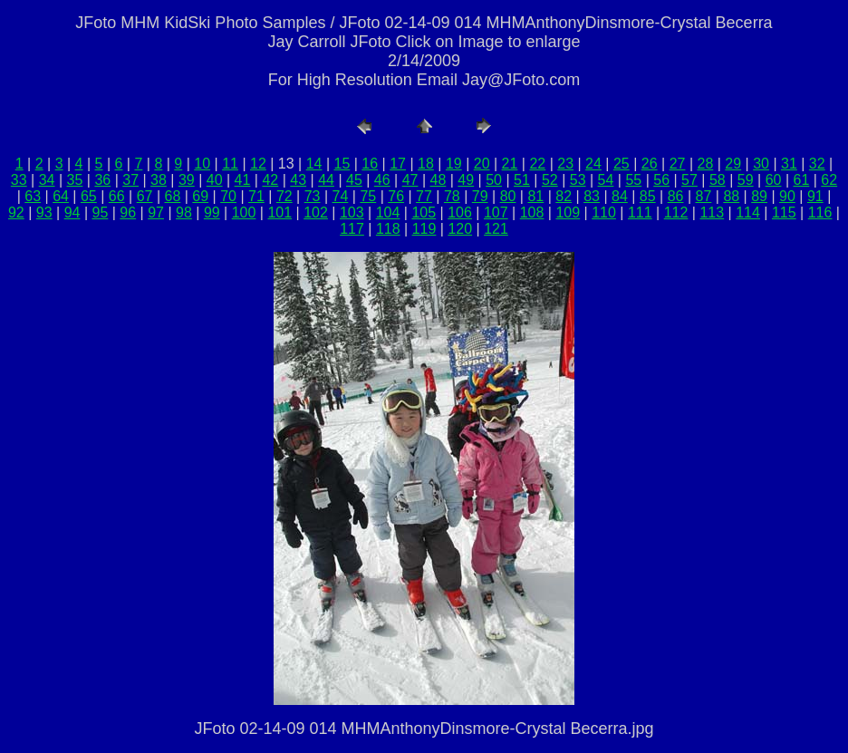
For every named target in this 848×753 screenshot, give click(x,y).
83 (591, 196)
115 (784, 212)
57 (689, 180)
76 (396, 196)
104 (388, 212)
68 (173, 196)
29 (733, 163)
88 (731, 196)
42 (270, 180)
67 (145, 196)
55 (633, 180)
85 (648, 196)
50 (494, 180)
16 (369, 163)
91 (815, 196)
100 (244, 212)
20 (482, 163)
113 (711, 212)
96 (128, 212)
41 (243, 180)
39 (186, 180)
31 (789, 163)
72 (284, 196)
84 (620, 196)
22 (537, 163)
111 (640, 212)
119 (424, 229)
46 (382, 180)
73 (312, 196)
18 (426, 163)
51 (522, 180)
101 (279, 212)
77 (424, 196)
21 (510, 163)
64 (61, 196)
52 (550, 180)
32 (817, 163)
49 (466, 180)
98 (184, 212)
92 (16, 212)
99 (212, 212)
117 (352, 229)
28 (705, 163)
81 (535, 196)
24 (593, 163)
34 (47, 180)
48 (438, 180)
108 (532, 212)
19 (454, 163)
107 (496, 212)
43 (298, 180)
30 (761, 163)
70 (228, 196)
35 (75, 180)
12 (258, 163)
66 (117, 196)
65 (89, 196)
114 (748, 212)
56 (661, 180)
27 (678, 163)
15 (342, 163)
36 (102, 180)
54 (606, 180)
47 (410, 180)
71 (256, 196)
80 (508, 196)
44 (326, 180)
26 (649, 163)
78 (452, 196)
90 (787, 196)
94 (72, 212)
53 (578, 180)
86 (676, 196)
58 (717, 180)
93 (44, 212)
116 (820, 212)
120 (460, 229)
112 (676, 212)
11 (230, 163)
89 (759, 196)
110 (604, 212)
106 (460, 212)
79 (480, 196)
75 (368, 196)
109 (567, 212)
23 (565, 163)
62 (829, 180)
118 (388, 229)
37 (130, 180)
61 (801, 180)
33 (19, 180)
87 (704, 196)
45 (354, 180)
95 (100, 212)
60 (774, 180)
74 (340, 196)
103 (352, 212)
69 (200, 196)
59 (745, 180)
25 (621, 163)
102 (316, 212)
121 (496, 229)
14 (314, 163)
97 (156, 212)
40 (215, 180)
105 (423, 212)
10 (202, 163)
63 (32, 196)
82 (563, 196)
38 (158, 180)
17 (398, 163)
